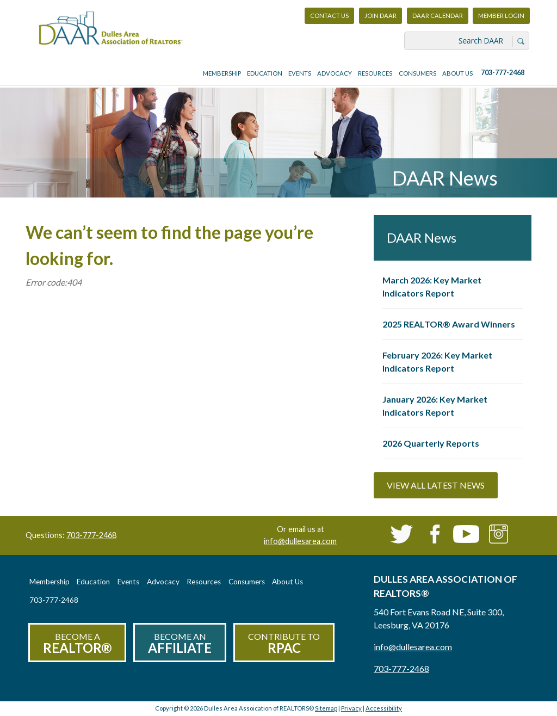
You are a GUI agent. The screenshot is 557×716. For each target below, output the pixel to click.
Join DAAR (380, 15)
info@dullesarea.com (300, 541)
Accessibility (384, 708)
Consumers (417, 73)
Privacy (351, 708)
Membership (222, 73)
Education (264, 73)
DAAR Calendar (437, 15)
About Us (457, 73)
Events (299, 73)
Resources (375, 73)
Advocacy (334, 73)
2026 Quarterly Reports (430, 443)
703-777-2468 (502, 73)
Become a (77, 643)
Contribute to (284, 643)
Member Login (501, 18)
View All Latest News (436, 485)
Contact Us (329, 15)
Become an (180, 643)
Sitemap (326, 708)
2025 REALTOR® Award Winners (448, 324)
